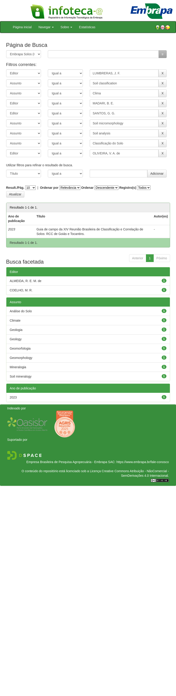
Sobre (66, 27)
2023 (13, 397)
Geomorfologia (20, 348)
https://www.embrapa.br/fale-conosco (142, 462)
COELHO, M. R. (21, 290)
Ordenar (87, 187)
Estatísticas (87, 27)
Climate (15, 320)
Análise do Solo (21, 311)
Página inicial (22, 27)
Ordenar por (49, 187)
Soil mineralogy (21, 376)
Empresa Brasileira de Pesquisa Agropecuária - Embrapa (66, 462)
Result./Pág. (15, 187)
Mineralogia (18, 367)
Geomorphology (21, 358)
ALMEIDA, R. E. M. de (25, 281)
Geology (16, 339)
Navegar (46, 27)
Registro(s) (127, 187)
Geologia (16, 330)
